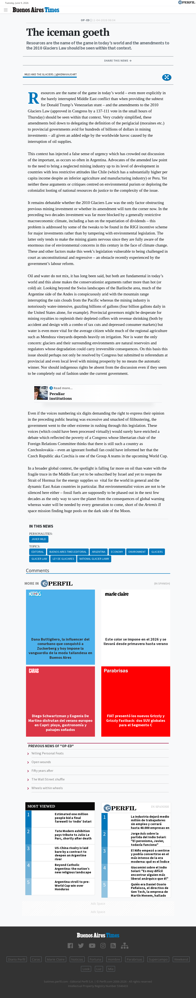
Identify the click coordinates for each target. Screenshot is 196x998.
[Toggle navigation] (6, 9)
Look (86, 969)
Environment (137, 552)
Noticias (77, 959)
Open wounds (41, 762)
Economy (117, 552)
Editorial (38, 552)
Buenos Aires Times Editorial (67, 552)
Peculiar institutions (60, 396)
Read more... (63, 388)
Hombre (114, 959)
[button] (166, 77)
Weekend (181, 959)
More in (49, 583)
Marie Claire (56, 959)
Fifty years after (42, 770)
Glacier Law (39, 559)
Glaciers (157, 552)
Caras (36, 959)
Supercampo (158, 959)
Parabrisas (134, 959)
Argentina (98, 552)
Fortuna (95, 959)
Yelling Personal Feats (48, 753)
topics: (34, 546)
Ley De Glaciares (63, 559)
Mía (111, 969)
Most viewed (41, 806)
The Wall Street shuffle (48, 779)
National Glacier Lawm (94, 559)
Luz (98, 969)
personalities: (40, 533)
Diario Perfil (16, 959)
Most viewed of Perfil (136, 808)
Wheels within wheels (47, 788)
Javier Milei (39, 539)
